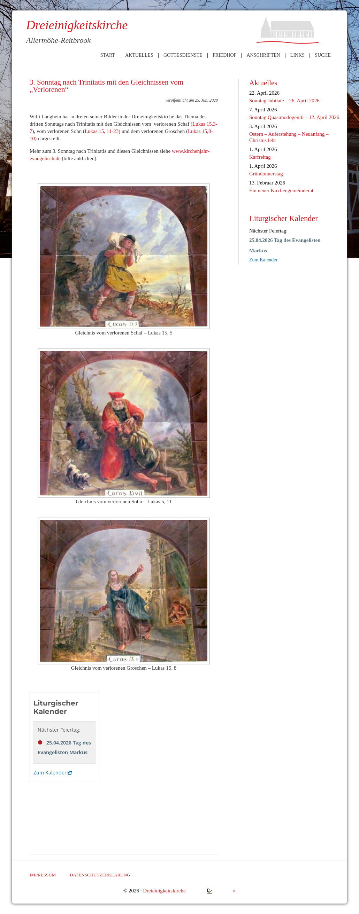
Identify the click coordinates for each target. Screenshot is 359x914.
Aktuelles (139, 55)
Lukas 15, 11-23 (102, 131)
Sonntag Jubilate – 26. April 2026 (284, 100)
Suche (323, 55)
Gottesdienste (183, 55)
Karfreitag (260, 157)
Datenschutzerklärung (100, 874)
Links (297, 55)
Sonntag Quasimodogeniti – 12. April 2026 (294, 117)
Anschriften (263, 55)
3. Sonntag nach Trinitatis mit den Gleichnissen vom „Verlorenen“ (106, 86)
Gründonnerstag (266, 173)
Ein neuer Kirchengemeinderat (281, 190)
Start (107, 55)
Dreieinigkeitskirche (164, 890)
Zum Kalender (263, 259)
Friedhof (224, 55)
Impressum (43, 874)
